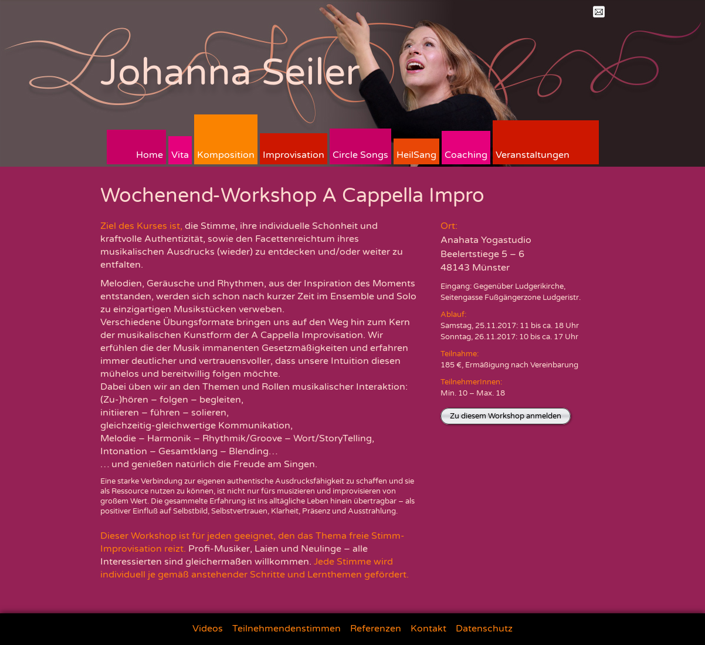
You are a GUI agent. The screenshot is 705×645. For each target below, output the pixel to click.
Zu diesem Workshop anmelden (505, 416)
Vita (180, 155)
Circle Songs (360, 155)
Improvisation (293, 155)
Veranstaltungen (533, 155)
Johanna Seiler (230, 72)
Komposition (226, 155)
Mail (599, 12)
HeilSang (416, 155)
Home (149, 155)
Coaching (466, 155)
